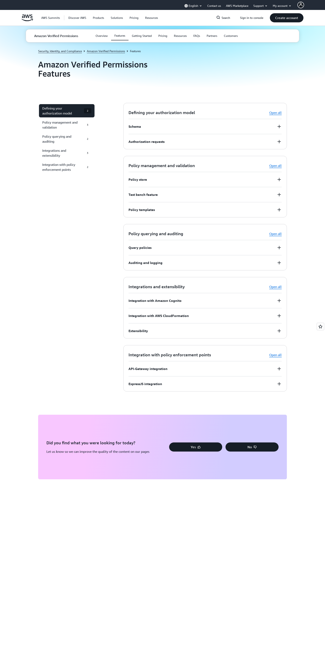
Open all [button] (275, 113)
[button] (77, 18)
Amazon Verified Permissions (106, 51)
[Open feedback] (320, 326)
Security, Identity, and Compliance (60, 51)
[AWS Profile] (300, 5)
